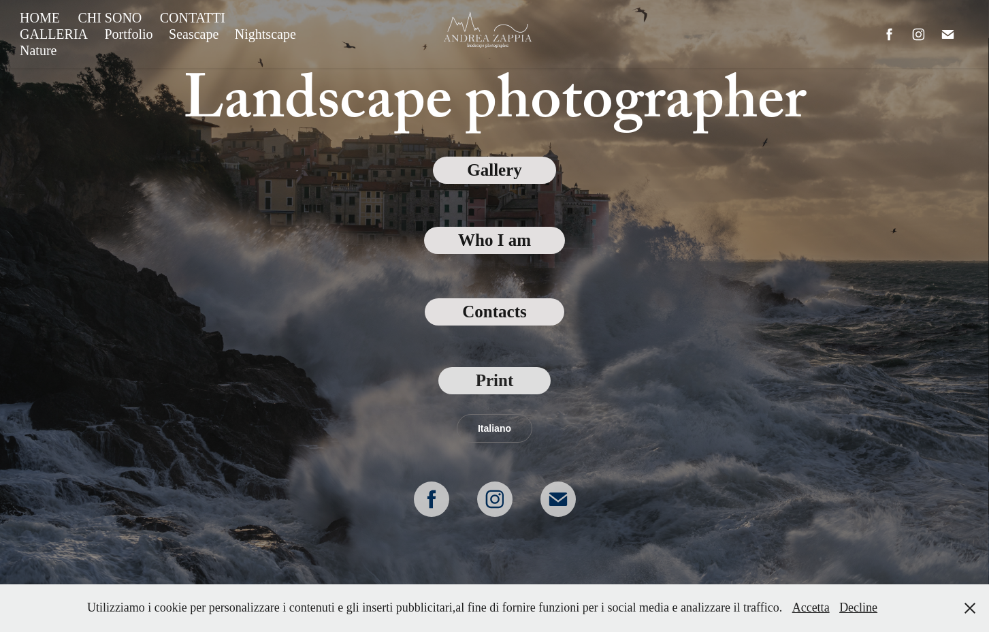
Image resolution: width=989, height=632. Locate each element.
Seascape (193, 34)
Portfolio (128, 34)
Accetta (811, 607)
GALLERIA (54, 34)
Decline (858, 607)
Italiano (494, 428)
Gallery (494, 170)
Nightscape (265, 34)
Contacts (494, 311)
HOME (40, 17)
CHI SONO (110, 17)
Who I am (494, 240)
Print (495, 380)
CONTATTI (192, 17)
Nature (38, 50)
